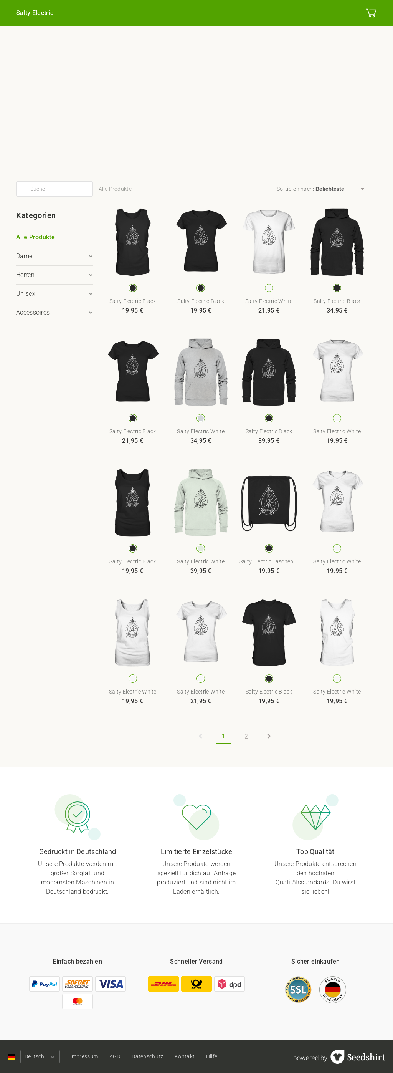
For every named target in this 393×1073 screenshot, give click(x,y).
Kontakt (190, 1056)
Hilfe (219, 1056)
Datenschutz (152, 1056)
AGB (117, 1056)
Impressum (85, 1056)
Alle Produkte (35, 237)
